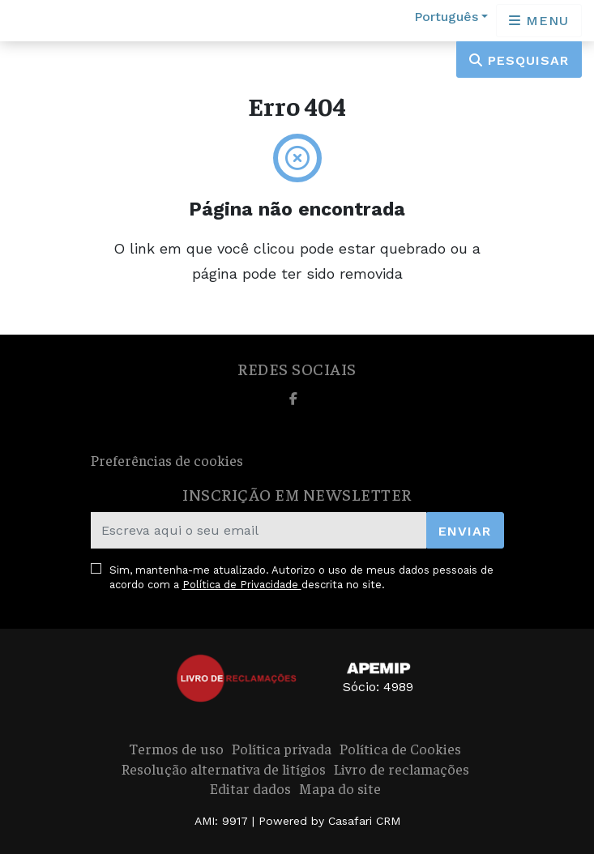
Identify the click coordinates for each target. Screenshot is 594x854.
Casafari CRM (364, 820)
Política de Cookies (400, 748)
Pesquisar (519, 60)
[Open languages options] (539, 20)
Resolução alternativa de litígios (224, 768)
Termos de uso (176, 748)
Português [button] (446, 16)
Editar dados (250, 788)
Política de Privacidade (241, 585)
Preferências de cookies (167, 459)
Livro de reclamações (401, 768)
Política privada (281, 748)
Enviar (464, 531)
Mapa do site (340, 788)
